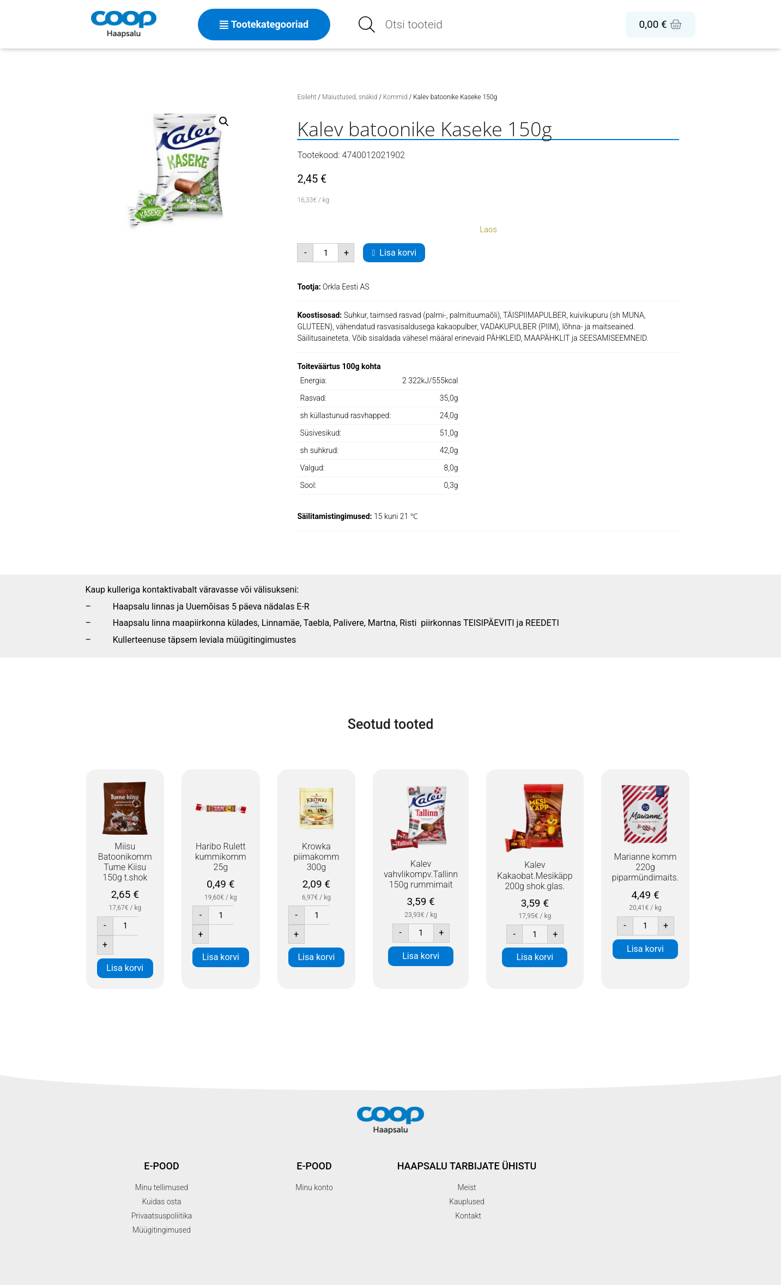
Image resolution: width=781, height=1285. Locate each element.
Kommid (395, 97)
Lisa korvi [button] (124, 968)
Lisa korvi (397, 253)
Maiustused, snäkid (349, 97)
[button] (224, 121)
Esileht (306, 97)
